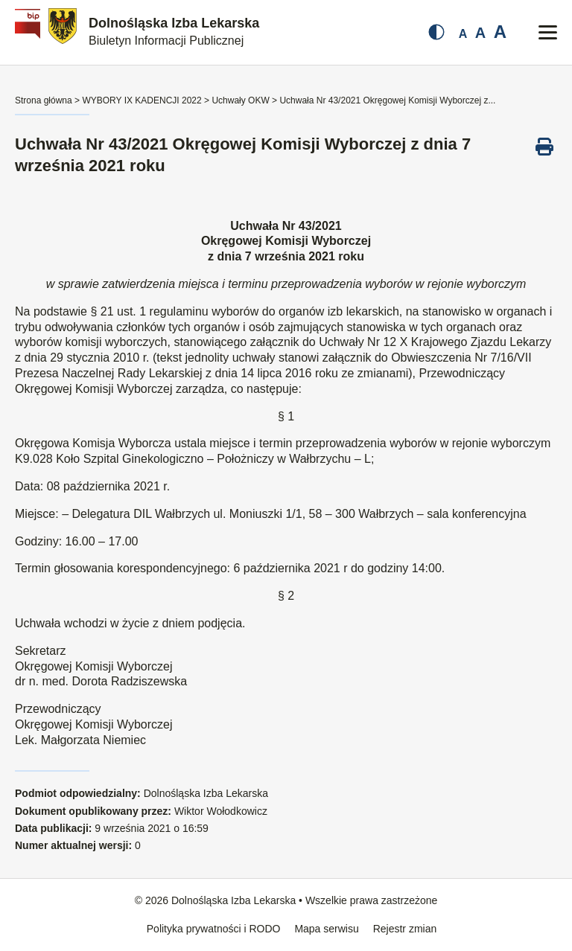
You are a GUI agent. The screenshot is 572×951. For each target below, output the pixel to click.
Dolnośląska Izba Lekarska (174, 31)
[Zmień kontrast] (436, 32)
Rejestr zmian (405, 929)
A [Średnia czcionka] (480, 33)
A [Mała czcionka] (463, 34)
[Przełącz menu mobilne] (547, 32)
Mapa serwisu (326, 929)
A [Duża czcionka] (500, 32)
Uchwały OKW (240, 100)
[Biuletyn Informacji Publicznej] (29, 32)
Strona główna (43, 100)
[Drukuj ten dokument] (544, 146)
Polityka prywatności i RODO (214, 929)
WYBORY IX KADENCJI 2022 (141, 100)
